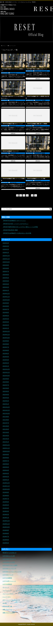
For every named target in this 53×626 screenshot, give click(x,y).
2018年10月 (6, 527)
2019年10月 (6, 489)
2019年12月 (6, 483)
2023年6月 (6, 350)
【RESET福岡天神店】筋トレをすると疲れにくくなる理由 (20, 227)
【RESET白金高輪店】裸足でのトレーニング (12, 123)
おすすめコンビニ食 (9, 556)
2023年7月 (6, 347)
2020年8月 (6, 457)
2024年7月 (6, 309)
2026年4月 (6, 243)
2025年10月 (6, 262)
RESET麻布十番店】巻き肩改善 (34, 151)
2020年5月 (6, 467)
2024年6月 (6, 312)
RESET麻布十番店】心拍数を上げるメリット (37, 69)
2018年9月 (6, 530)
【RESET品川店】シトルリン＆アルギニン (15, 223)
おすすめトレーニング (9, 568)
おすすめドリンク (8, 575)
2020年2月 (6, 476)
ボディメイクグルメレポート (11, 600)
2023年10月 (6, 337)
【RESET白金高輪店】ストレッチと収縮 (36, 178)
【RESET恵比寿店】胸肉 (10, 230)
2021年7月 (6, 423)
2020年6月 (6, 464)
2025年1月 (6, 290)
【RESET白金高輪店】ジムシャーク (10, 151)
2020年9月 (6, 454)
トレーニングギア (8, 593)
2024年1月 (6, 328)
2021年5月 (6, 429)
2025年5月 (6, 277)
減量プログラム (7, 609)
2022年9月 (6, 378)
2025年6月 (6, 274)
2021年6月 (6, 426)
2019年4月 (6, 508)
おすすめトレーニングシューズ (12, 571)
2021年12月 (6, 407)
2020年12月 (6, 445)
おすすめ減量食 (7, 578)
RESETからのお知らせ (9, 552)
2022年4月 (6, 394)
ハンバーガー (7, 597)
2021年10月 (6, 413)
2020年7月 (6, 461)
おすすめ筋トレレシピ (9, 581)
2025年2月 (6, 287)
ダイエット (37, 71)
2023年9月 (6, 341)
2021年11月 (6, 410)
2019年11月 (6, 486)
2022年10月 (6, 375)
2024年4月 (6, 319)
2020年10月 (6, 451)
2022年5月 (6, 391)
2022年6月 (6, 388)
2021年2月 (6, 438)
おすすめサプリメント (9, 559)
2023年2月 (6, 363)
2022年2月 (6, 401)
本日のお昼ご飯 (7, 606)
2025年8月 (6, 268)
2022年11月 (6, 372)
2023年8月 (6, 344)
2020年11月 (6, 448)
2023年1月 (6, 366)
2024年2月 (6, 325)
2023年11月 (6, 334)
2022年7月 (6, 385)
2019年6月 (6, 502)
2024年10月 (6, 300)
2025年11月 (6, 259)
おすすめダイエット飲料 (10, 565)
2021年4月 (6, 432)
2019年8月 (6, 495)
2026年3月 (6, 246)
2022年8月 (6, 382)
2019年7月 (6, 498)
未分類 (43, 100)
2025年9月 (6, 265)
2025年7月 (6, 271)
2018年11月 (6, 524)
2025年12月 (6, 255)
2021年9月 (6, 416)
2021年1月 (6, 442)
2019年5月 (6, 505)
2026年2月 (6, 249)
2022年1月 (6, 404)
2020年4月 (6, 470)
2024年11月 (6, 296)
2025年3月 (6, 284)
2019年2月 (6, 514)
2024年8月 (6, 306)
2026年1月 (6, 252)
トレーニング (13, 73)
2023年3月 (6, 360)
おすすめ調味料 (7, 584)
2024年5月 (6, 315)
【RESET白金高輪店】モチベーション (14, 220)
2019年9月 (6, 492)
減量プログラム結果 (9, 612)
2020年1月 (6, 479)
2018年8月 (6, 533)
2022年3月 (6, 397)
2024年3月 (6, 322)
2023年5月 (6, 353)
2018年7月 (6, 536)
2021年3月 (6, 435)
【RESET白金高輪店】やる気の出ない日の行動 (17, 233)
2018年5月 (6, 543)
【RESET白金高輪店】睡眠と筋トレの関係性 (37, 123)
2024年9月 (6, 303)
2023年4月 (6, 356)
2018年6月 (6, 539)
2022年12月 (6, 369)
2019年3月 (6, 511)
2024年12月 (6, 293)
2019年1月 (6, 517)
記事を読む (38, 78)
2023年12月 (6, 331)
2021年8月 (6, 420)
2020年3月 (6, 473)
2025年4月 (6, 281)
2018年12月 (6, 521)
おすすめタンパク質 (9, 562)
